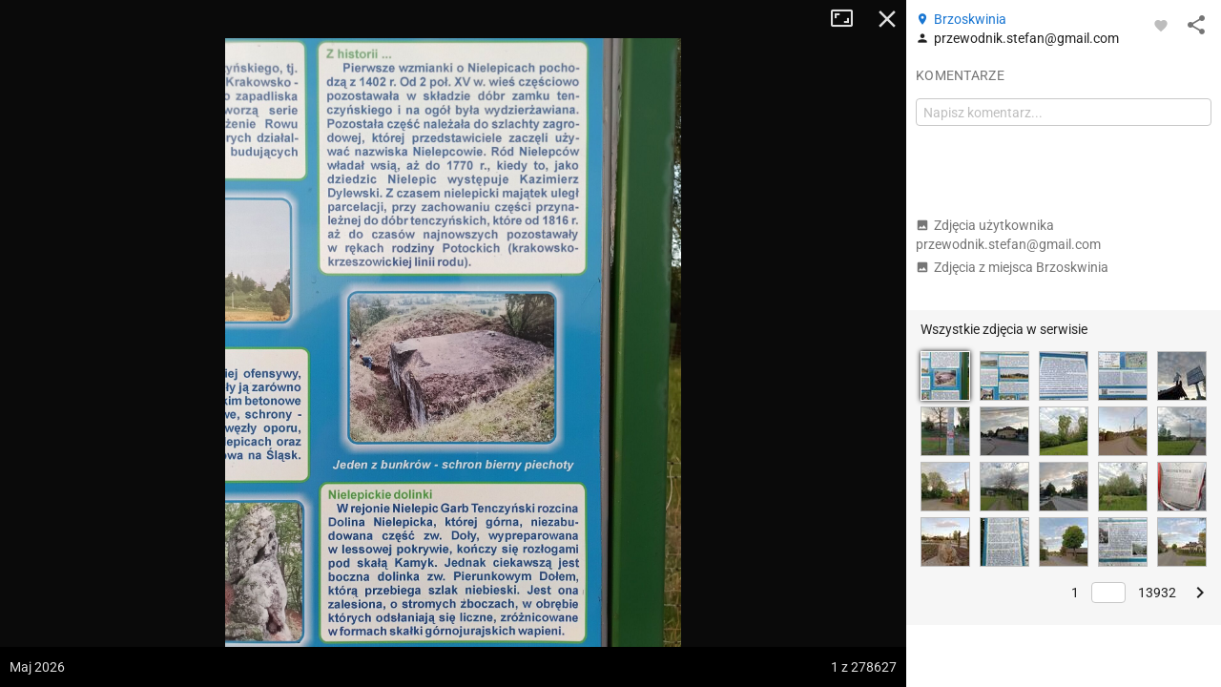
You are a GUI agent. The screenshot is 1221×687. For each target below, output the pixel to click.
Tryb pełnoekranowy (849, 19)
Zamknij (887, 19)
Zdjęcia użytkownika (1008, 235)
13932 (1157, 592)
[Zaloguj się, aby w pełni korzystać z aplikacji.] (1161, 24)
